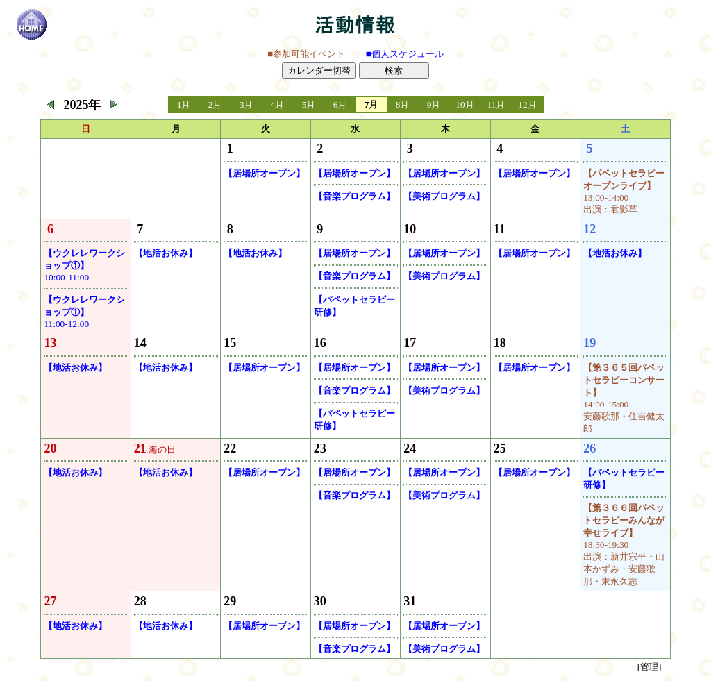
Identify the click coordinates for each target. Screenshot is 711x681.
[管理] (649, 667)
